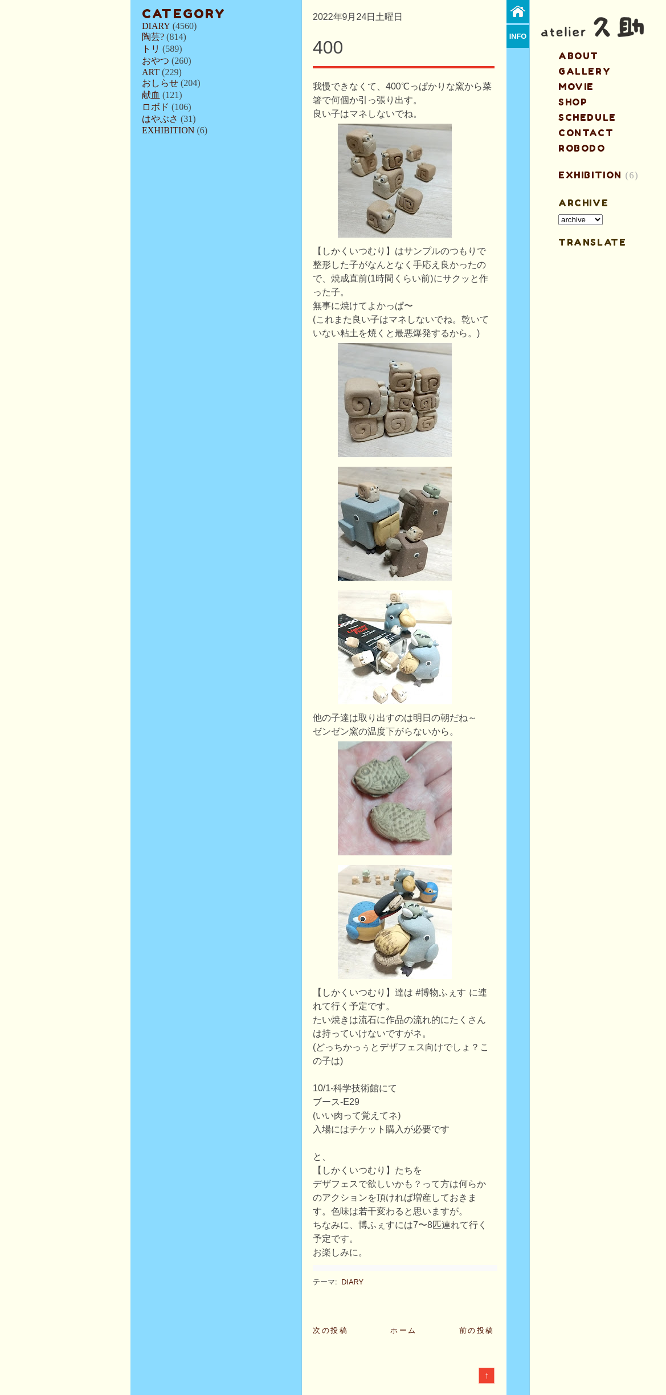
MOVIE (576, 86)
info (518, 36)
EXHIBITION (168, 130)
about (578, 56)
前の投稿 (477, 1330)
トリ (151, 49)
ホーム (403, 1330)
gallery (584, 71)
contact (586, 132)
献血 (151, 95)
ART (151, 72)
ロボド (155, 107)
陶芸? (153, 37)
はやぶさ (160, 119)
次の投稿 (330, 1330)
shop (572, 102)
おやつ (155, 61)
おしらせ (160, 83)
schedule (587, 117)
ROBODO (582, 148)
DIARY (156, 26)
